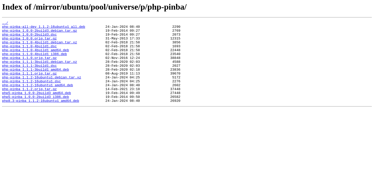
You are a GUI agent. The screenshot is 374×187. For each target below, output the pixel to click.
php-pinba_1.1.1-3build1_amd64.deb (35, 79)
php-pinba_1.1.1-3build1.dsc (29, 74)
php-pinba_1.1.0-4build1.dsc (29, 51)
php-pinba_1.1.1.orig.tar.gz (29, 84)
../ (5, 23)
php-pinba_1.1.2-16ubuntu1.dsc (31, 93)
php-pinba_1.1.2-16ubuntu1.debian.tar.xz (41, 88)
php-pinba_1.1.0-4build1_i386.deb (34, 60)
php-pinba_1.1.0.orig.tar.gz (29, 65)
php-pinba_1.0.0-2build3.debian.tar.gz (39, 32)
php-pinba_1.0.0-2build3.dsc (29, 37)
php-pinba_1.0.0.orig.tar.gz (29, 42)
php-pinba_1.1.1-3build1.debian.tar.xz (39, 70)
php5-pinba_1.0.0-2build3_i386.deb (35, 112)
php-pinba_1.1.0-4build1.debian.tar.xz (39, 46)
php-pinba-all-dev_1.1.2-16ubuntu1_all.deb (43, 28)
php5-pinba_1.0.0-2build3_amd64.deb (36, 107)
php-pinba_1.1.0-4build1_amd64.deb (35, 56)
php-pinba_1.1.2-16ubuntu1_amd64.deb (37, 98)
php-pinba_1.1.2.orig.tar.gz (29, 103)
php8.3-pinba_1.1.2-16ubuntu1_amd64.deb (40, 117)
